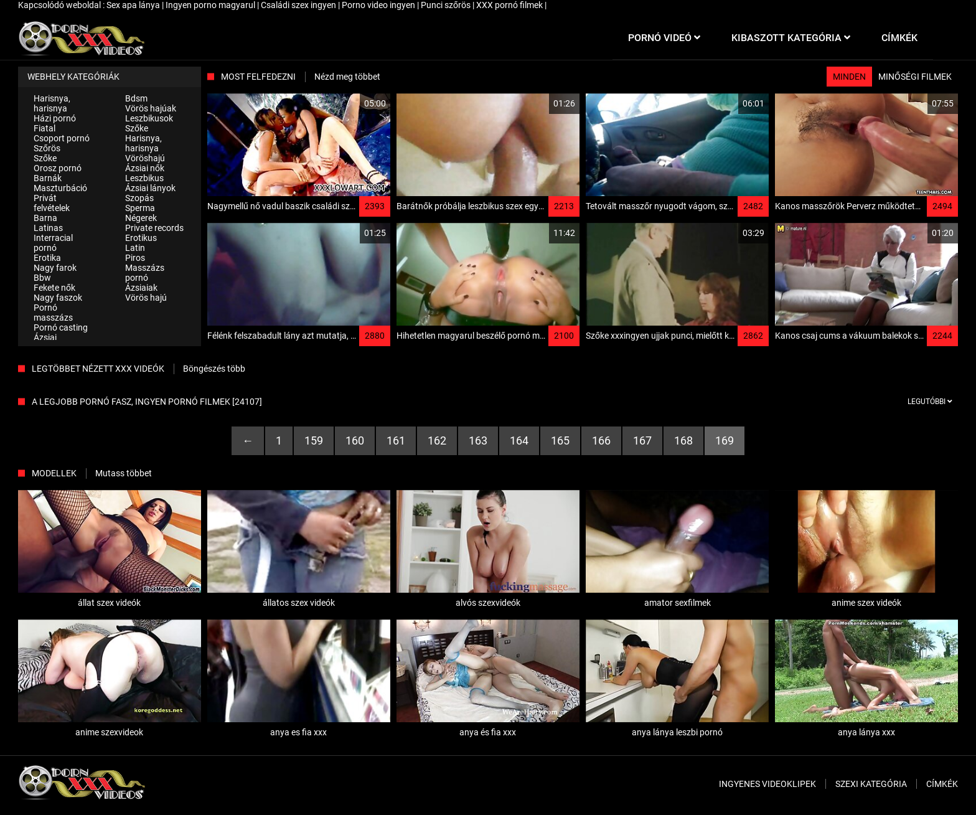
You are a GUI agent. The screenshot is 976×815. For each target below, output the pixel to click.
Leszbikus (144, 178)
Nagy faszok (58, 298)
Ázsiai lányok (150, 188)
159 (313, 440)
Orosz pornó (58, 168)
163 (478, 440)
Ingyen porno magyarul (211, 5)
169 (724, 440)
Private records (154, 228)
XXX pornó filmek (510, 5)
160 (354, 440)
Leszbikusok (149, 118)
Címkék (942, 784)
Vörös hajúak (150, 108)
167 (642, 440)
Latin (135, 248)
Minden (849, 77)
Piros (135, 258)
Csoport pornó (62, 138)
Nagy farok (55, 268)
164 (519, 440)
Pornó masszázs (53, 313)
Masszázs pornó (144, 273)
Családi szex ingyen (299, 5)
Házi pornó (55, 118)
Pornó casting (61, 327)
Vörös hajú (146, 298)
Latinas (48, 228)
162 (437, 440)
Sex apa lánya (134, 5)
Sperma (140, 208)
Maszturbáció (60, 188)
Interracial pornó (53, 243)
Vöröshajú (145, 158)
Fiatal (44, 128)
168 (683, 440)
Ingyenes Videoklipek (767, 784)
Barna (45, 218)
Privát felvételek (52, 203)
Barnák (48, 178)
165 (560, 440)
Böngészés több (214, 369)
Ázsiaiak (141, 288)
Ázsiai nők (144, 168)
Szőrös (47, 148)
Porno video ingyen (379, 5)
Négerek (141, 218)
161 (396, 440)
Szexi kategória (871, 784)
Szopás (139, 198)
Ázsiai (45, 337)
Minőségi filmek (915, 77)
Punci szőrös (446, 5)
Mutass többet (123, 473)
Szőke (45, 158)
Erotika (47, 258)
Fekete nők (54, 288)
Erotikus (141, 238)
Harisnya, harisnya (52, 103)
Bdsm (136, 98)
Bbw (42, 278)
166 (601, 440)
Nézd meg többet (347, 77)
